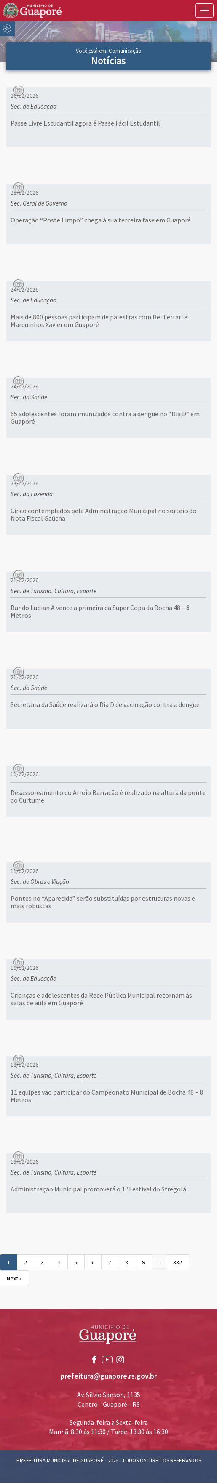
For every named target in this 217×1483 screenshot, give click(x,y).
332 (177, 1262)
